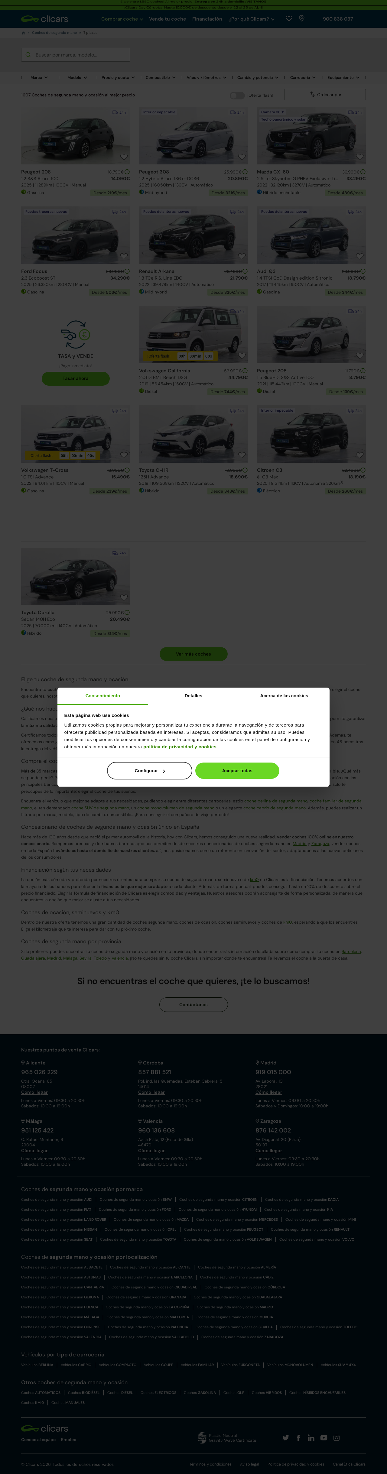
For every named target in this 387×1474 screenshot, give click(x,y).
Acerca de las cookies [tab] (284, 695)
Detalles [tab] (193, 695)
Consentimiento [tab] (103, 695)
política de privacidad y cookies (179, 746)
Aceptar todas (237, 770)
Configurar (150, 770)
